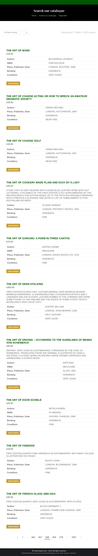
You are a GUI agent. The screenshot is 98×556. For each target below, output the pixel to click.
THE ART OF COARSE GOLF (23, 140)
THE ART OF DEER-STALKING (24, 284)
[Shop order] (16, 32)
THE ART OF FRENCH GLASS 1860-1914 (30, 493)
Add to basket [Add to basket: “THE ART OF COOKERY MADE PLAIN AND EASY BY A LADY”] (13, 226)
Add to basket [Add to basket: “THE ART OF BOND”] (13, 83)
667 (40, 537)
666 (33, 537)
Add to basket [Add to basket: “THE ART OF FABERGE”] (13, 481)
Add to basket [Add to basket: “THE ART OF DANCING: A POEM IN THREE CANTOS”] (13, 271)
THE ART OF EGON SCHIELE (24, 399)
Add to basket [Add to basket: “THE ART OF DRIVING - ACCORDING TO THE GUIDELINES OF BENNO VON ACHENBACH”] (13, 387)
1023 (73, 537)
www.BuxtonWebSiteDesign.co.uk (46, 553)
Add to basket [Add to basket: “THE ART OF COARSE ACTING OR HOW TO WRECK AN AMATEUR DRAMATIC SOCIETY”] (13, 128)
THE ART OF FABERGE (20, 445)
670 (61, 537)
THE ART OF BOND (18, 50)
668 (47, 537)
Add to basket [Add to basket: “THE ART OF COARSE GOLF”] (13, 170)
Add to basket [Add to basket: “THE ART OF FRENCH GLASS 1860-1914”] (13, 527)
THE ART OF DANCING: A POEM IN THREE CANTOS (38, 238)
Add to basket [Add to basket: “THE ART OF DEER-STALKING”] (13, 327)
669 (54, 537)
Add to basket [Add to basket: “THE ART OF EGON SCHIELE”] (13, 433)
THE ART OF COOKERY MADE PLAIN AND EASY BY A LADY (43, 182)
